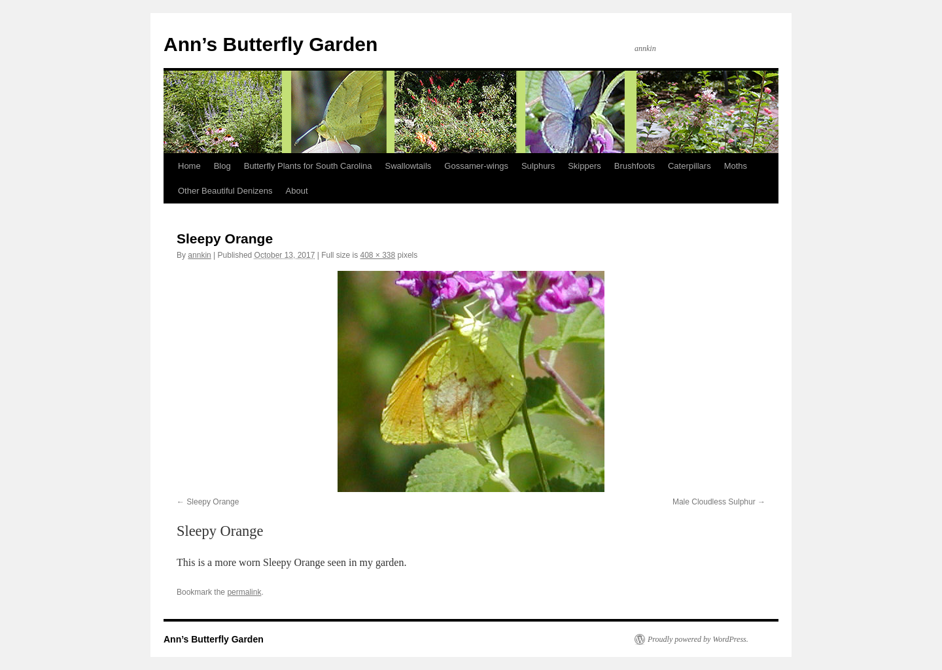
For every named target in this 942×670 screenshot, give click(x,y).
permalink (244, 592)
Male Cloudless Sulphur (714, 501)
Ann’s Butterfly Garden (270, 44)
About (297, 191)
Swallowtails (408, 166)
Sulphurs (538, 166)
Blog (222, 166)
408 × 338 (378, 255)
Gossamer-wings (476, 166)
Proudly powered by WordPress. (698, 639)
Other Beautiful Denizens (225, 191)
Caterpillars (689, 166)
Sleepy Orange (212, 501)
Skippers (584, 166)
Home (189, 166)
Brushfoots (634, 166)
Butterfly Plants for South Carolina (308, 166)
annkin (199, 255)
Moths (735, 166)
